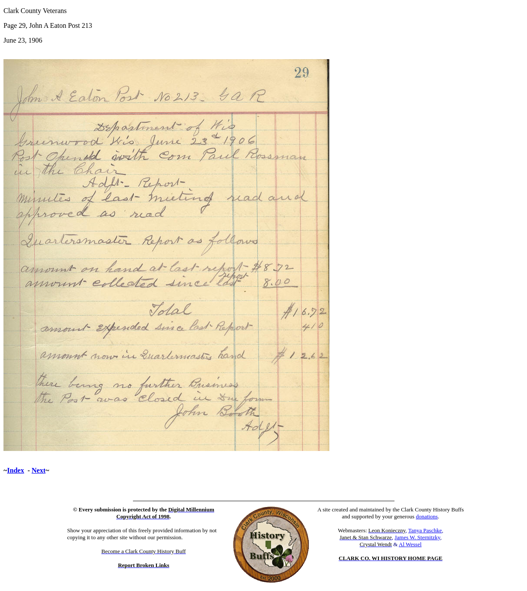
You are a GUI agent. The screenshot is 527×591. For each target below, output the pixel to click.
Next (39, 470)
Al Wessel (410, 544)
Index (15, 470)
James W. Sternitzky (417, 537)
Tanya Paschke (425, 530)
